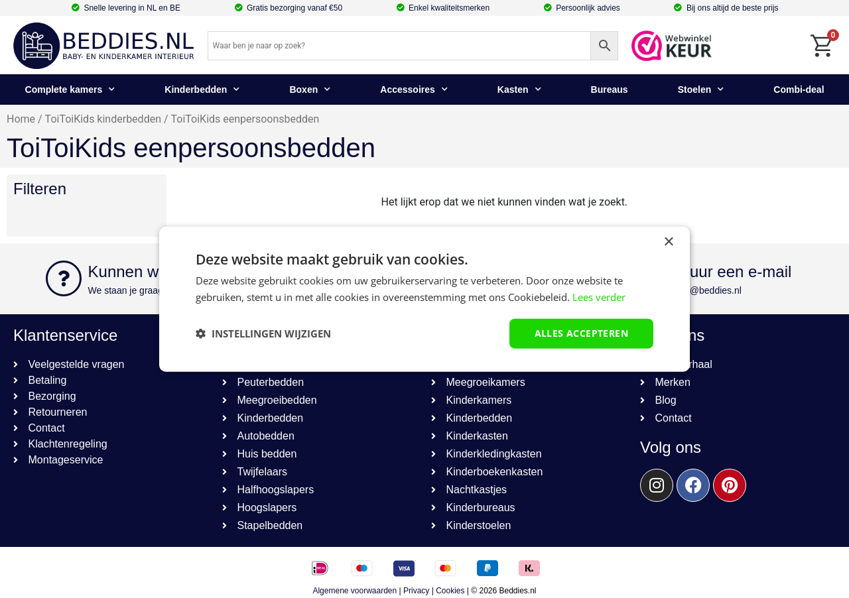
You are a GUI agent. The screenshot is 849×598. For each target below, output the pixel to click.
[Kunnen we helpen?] (64, 278)
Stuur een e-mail (733, 271)
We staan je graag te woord (145, 290)
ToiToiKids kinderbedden (103, 119)
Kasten (519, 89)
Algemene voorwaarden (354, 590)
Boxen (309, 89)
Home (21, 119)
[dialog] (424, 299)
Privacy (416, 590)
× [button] (668, 242)
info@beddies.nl (708, 290)
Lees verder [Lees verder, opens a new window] (598, 297)
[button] (263, 333)
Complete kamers (70, 89)
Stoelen (701, 89)
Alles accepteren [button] (581, 333)
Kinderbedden (201, 89)
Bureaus (609, 89)
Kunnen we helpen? (158, 271)
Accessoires (414, 89)
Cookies (450, 590)
